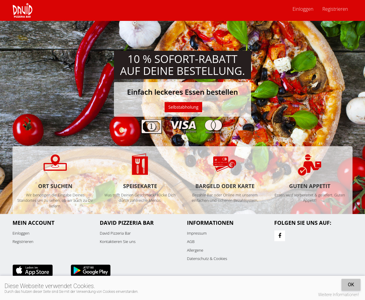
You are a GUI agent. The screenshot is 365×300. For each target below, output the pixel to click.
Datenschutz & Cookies (207, 258)
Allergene (195, 250)
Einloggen (303, 9)
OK (351, 284)
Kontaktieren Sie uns (118, 241)
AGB (190, 241)
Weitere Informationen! (338, 294)
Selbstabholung (183, 107)
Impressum (197, 233)
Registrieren (335, 9)
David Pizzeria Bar (115, 233)
